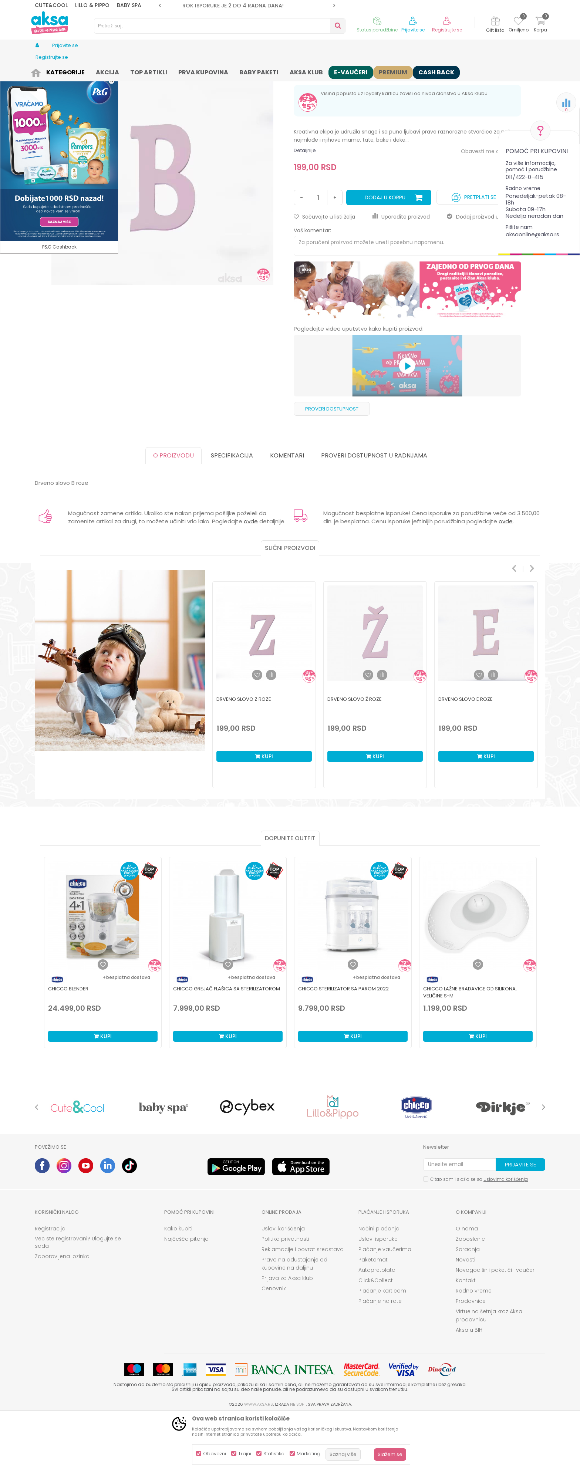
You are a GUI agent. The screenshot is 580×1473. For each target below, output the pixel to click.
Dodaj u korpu (385, 255)
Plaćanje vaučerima (384, 1306)
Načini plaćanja (378, 1286)
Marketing (308, 1453)
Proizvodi (62, 71)
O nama (467, 1286)
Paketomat (373, 1317)
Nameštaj (157, 71)
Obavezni (214, 1453)
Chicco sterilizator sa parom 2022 (343, 1046)
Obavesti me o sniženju (491, 208)
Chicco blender (68, 1046)
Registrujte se (447, 30)
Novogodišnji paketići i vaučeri (496, 1327)
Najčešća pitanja (186, 1296)
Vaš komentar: (312, 287)
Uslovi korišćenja (283, 1286)
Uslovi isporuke (378, 1296)
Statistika (273, 1453)
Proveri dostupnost (331, 466)
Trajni (244, 1453)
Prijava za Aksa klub (287, 1335)
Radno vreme (474, 1348)
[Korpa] (540, 25)
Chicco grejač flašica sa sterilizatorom (226, 1046)
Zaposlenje (470, 1296)
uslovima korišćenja (505, 1236)
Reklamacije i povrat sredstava (303, 1306)
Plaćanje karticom (382, 1348)
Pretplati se (474, 252)
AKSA (40, 71)
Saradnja (468, 1306)
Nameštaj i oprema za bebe (109, 71)
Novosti (465, 1317)
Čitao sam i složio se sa (479, 1236)
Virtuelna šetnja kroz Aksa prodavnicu (489, 1373)
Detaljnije (305, 207)
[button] (219, 26)
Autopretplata (376, 1327)
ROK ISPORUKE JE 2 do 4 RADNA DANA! (246, 5)
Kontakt (466, 1337)
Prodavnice (471, 1358)
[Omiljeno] (518, 22)
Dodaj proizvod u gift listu (484, 274)
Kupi (103, 1093)
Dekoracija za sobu (195, 71)
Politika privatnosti (285, 1296)
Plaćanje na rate (380, 1358)
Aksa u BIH (469, 1387)
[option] (247, 5)
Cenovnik (274, 1345)
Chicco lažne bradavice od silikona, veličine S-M (470, 1050)
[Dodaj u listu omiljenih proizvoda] (103, 1022)
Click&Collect (375, 1337)
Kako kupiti (178, 1286)
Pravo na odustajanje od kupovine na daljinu (294, 1321)
